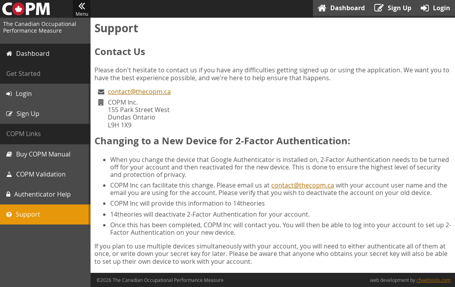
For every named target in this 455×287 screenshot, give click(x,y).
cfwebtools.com (433, 280)
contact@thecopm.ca (139, 91)
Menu (82, 9)
